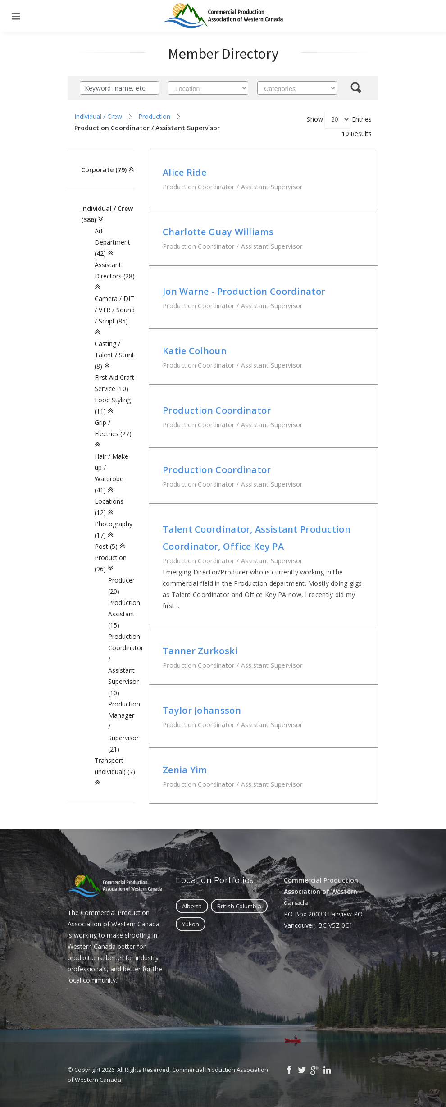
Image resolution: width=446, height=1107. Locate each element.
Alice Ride (184, 172)
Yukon (190, 924)
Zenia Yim (185, 770)
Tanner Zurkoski (200, 651)
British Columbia (239, 906)
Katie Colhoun (195, 351)
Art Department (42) (112, 242)
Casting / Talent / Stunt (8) (114, 354)
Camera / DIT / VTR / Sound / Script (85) (115, 309)
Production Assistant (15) (124, 613)
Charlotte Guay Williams (218, 232)
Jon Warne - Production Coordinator (244, 291)
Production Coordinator (217, 410)
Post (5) (106, 546)
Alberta (192, 906)
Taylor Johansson (202, 710)
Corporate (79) (104, 169)
